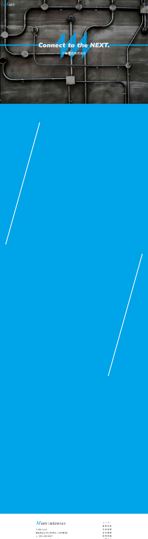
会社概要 (107, 533)
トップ (106, 523)
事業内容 (107, 526)
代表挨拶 (107, 529)
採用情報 (107, 536)
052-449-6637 (46, 536)
